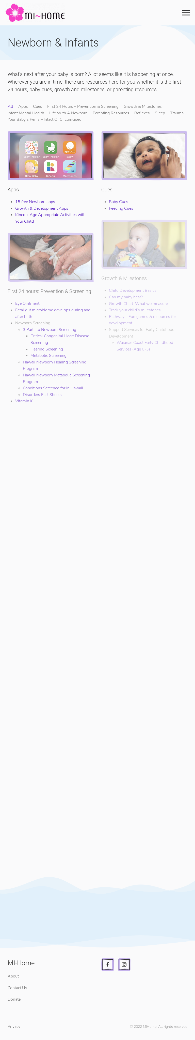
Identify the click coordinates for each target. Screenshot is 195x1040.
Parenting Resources (111, 113)
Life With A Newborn (68, 113)
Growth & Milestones (143, 106)
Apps (23, 106)
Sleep (160, 113)
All (10, 106)
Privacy (14, 1026)
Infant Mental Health (26, 113)
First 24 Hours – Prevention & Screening (83, 106)
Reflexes (142, 113)
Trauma (177, 113)
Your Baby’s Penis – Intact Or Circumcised (45, 119)
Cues (37, 106)
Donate (14, 999)
